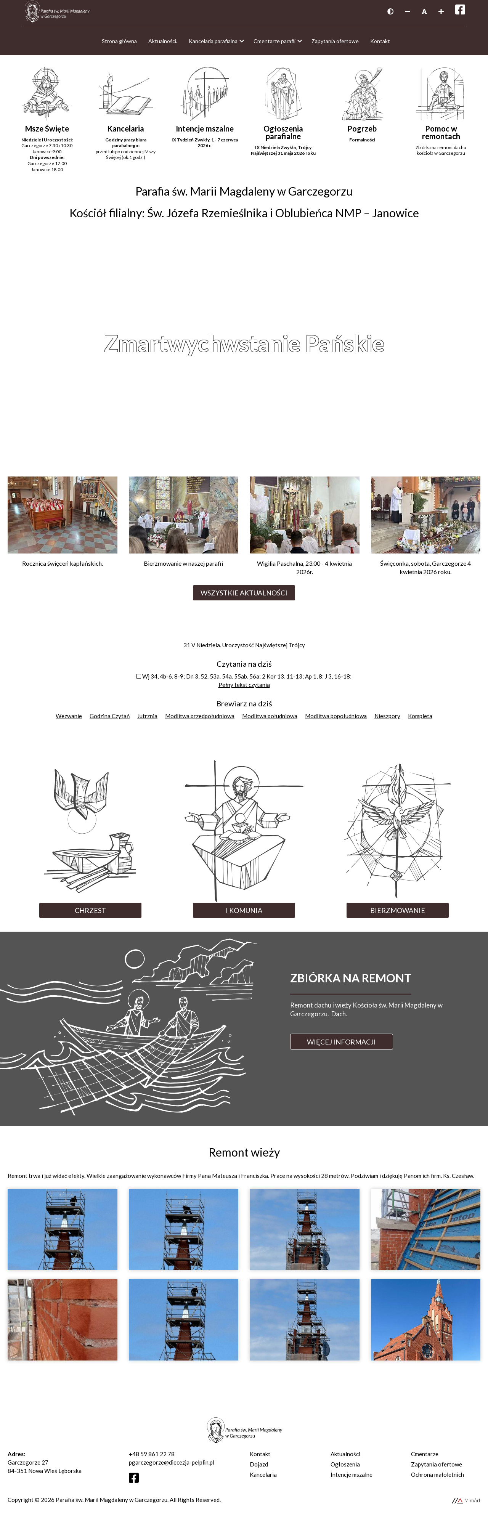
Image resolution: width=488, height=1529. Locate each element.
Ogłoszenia (345, 1468)
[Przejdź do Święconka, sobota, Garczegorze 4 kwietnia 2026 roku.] (426, 533)
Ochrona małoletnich (437, 1478)
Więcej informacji (341, 1045)
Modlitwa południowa (269, 719)
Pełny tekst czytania (244, 688)
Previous (31, 347)
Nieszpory (387, 719)
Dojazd (259, 1468)
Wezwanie (69, 719)
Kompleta (420, 719)
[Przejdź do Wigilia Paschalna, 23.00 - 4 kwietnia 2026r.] (305, 533)
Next (456, 347)
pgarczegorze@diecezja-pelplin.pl (171, 1466)
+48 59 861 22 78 (152, 1457)
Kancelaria (263, 1478)
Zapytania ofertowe (436, 1468)
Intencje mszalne (351, 1478)
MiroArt (466, 1504)
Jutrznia (147, 719)
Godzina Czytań (110, 719)
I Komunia (244, 914)
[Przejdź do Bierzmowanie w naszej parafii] (184, 528)
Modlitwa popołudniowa (336, 719)
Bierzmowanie (397, 914)
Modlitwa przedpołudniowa (199, 719)
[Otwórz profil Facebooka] (136, 1483)
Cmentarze (424, 1457)
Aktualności (345, 1457)
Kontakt (260, 1457)
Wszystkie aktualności (244, 596)
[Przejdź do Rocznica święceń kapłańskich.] (62, 528)
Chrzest (90, 914)
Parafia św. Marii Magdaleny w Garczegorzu (111, 1503)
